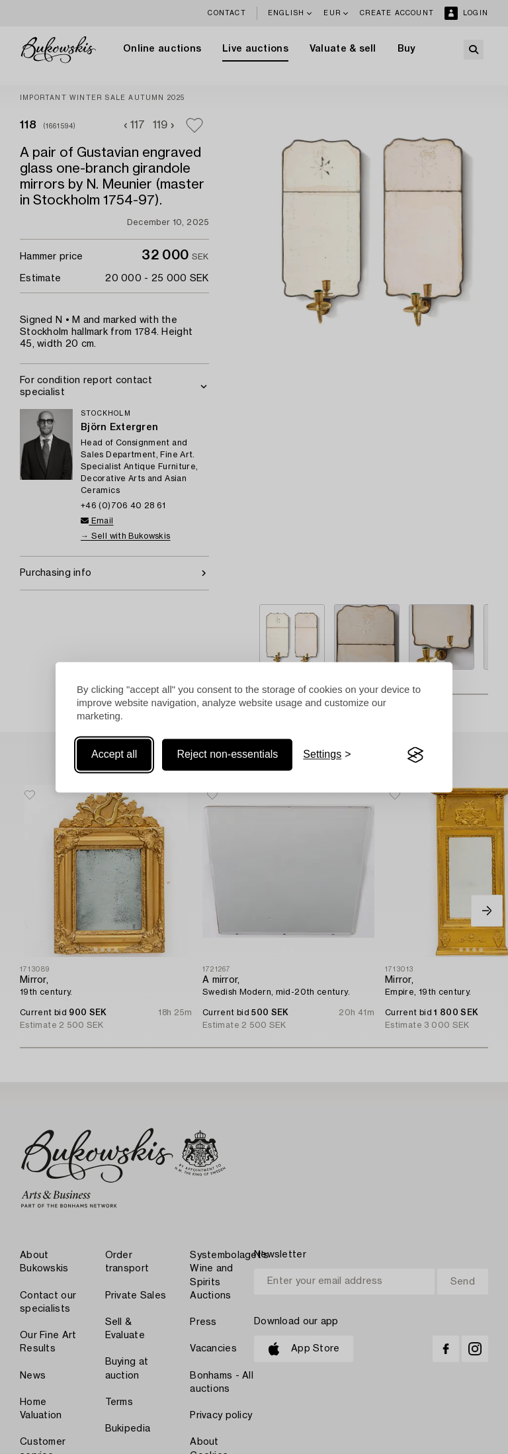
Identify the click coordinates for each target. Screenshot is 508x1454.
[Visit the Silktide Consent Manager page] (415, 755)
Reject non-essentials (227, 754)
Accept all (114, 754)
